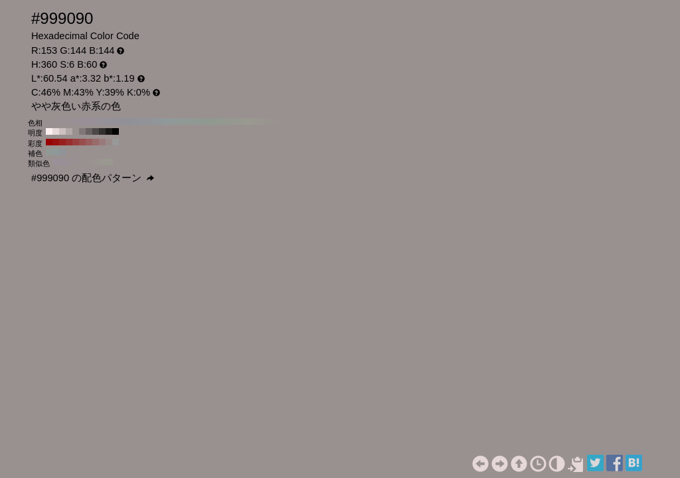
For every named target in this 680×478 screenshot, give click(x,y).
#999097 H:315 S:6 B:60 (63, 162)
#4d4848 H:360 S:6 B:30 (95, 131)
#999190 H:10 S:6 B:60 (281, 121)
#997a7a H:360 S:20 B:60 (102, 142)
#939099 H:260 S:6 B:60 (115, 121)
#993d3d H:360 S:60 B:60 (75, 142)
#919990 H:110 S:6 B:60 (215, 121)
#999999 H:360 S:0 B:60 (115, 142)
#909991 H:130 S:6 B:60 (202, 121)
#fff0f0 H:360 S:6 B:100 (49, 131)
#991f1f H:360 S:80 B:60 (62, 142)
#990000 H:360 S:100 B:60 (49, 142)
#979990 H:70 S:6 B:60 (241, 121)
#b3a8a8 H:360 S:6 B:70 (69, 131)
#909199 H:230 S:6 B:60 (135, 121)
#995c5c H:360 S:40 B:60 (89, 142)
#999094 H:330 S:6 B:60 (69, 121)
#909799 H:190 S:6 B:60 (162, 121)
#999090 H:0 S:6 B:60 (288, 121)
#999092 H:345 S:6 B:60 (76, 162)
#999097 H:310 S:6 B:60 (82, 121)
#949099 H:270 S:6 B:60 (109, 121)
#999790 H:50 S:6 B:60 (255, 121)
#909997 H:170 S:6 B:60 (175, 121)
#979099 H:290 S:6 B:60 (95, 121)
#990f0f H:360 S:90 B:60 (55, 142)
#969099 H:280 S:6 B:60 (102, 121)
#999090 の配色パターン (92, 178)
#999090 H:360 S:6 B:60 (49, 121)
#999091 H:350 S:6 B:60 (55, 121)
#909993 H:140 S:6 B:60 (195, 121)
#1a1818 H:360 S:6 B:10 (109, 131)
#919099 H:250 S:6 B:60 (122, 121)
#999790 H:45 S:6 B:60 (103, 162)
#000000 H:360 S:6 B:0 (115, 131)
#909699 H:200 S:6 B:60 (155, 121)
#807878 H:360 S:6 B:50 (82, 131)
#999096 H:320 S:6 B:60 (75, 121)
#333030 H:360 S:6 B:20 (102, 131)
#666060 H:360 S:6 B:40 (89, 131)
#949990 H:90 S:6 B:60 (228, 121)
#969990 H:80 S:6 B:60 (235, 121)
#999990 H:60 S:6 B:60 (248, 121)
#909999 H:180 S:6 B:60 (168, 121)
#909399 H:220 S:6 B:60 (142, 121)
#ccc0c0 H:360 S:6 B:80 (62, 131)
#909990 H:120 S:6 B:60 (208, 121)
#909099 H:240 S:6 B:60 (129, 121)
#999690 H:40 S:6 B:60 (261, 121)
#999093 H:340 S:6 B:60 (62, 121)
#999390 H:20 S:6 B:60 (275, 121)
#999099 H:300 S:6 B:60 (89, 121)
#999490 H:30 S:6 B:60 (268, 121)
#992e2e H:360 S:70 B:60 (69, 142)
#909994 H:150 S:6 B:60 (188, 121)
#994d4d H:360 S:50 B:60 (82, 142)
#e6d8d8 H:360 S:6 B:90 (55, 131)
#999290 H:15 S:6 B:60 (89, 162)
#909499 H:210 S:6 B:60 (148, 121)
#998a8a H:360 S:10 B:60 (109, 142)
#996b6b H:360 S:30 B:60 (95, 142)
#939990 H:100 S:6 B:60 (221, 121)
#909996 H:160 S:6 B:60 (182, 121)
